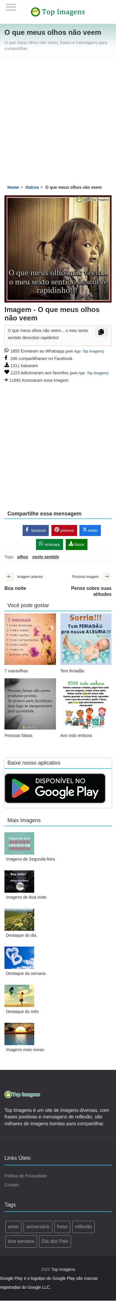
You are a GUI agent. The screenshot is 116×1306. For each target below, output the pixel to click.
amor (13, 1226)
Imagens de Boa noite (26, 897)
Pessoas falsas (18, 735)
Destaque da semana (26, 973)
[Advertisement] (56, 118)
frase (62, 1226)
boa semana (21, 1241)
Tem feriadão (72, 670)
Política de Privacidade (25, 1175)
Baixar (76, 544)
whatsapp (49, 544)
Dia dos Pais (55, 1241)
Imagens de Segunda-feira (30, 859)
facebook (36, 530)
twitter (90, 530)
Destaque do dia (21, 935)
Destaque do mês (22, 1011)
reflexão (83, 1226)
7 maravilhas (16, 670)
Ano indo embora (76, 735)
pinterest (64, 530)
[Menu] (11, 5)
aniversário (37, 1226)
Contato (11, 1184)
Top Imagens (92, 351)
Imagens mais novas (25, 1049)
